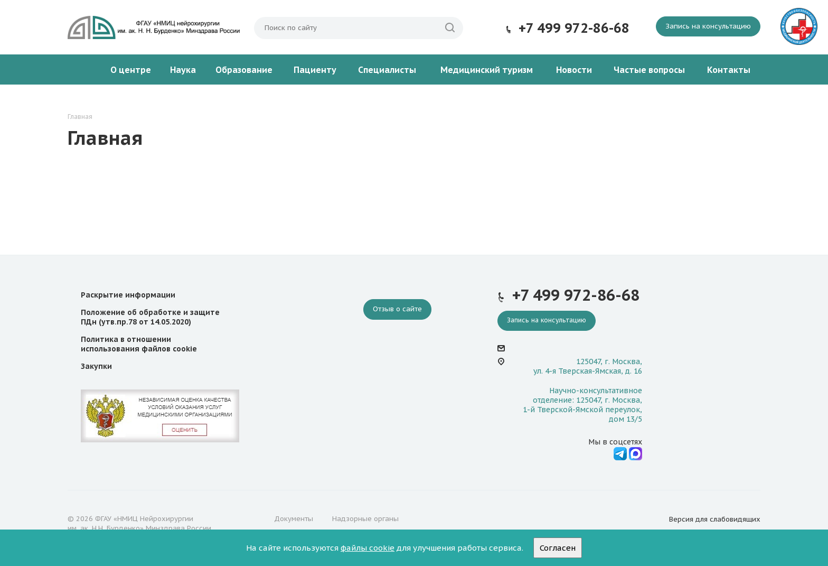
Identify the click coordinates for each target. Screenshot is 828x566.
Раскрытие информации (128, 295)
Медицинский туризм (486, 69)
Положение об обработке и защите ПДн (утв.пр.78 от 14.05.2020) (150, 317)
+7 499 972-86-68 (574, 28)
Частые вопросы (649, 69)
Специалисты (387, 69)
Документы (293, 518)
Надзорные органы (365, 518)
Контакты (728, 69)
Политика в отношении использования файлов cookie (139, 344)
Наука (183, 69)
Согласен (558, 548)
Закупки (96, 366)
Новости (574, 69)
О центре (130, 69)
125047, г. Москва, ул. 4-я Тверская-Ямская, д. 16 (587, 366)
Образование (243, 69)
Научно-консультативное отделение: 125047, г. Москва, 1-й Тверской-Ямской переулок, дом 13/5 (582, 405)
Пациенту (315, 69)
